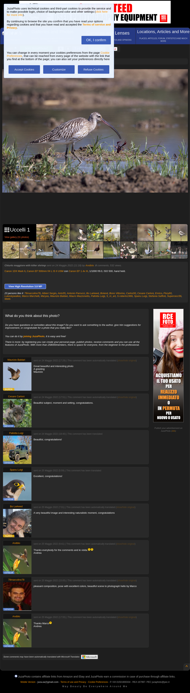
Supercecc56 (174, 296)
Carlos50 (131, 293)
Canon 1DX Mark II (15, 271)
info (173, 431)
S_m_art (111, 296)
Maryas (45, 296)
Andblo (89, 265)
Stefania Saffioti (157, 296)
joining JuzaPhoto (34, 336)
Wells (8, 298)
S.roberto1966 (125, 296)
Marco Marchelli (30, 296)
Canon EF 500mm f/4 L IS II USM (45, 271)
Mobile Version (27, 682)
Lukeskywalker (13, 296)
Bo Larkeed (92, 293)
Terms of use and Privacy (73, 682)
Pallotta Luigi (98, 296)
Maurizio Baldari (59, 296)
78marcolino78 (32, 293)
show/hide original (127, 360)
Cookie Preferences (98, 682)
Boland (104, 293)
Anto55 (62, 293)
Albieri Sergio (49, 293)
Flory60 (167, 293)
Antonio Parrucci (76, 293)
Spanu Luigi (140, 296)
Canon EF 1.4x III (78, 271)
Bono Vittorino (117, 293)
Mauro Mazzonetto (79, 296)
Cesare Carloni (145, 293)
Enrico (158, 293)
